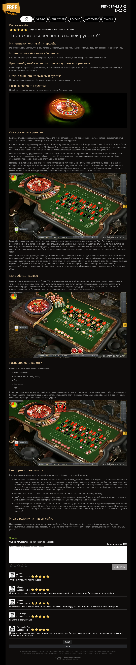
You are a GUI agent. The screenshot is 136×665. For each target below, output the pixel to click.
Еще (67, 641)
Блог (68, 646)
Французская (58, 19)
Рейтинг (75, 19)
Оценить (119, 567)
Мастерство (92, 19)
